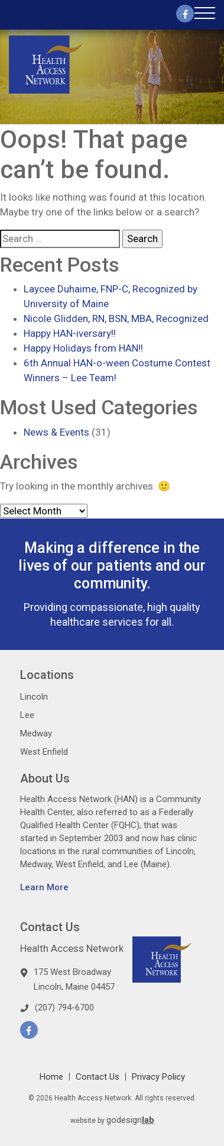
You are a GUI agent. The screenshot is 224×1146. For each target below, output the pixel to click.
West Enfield (44, 751)
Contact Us (97, 1076)
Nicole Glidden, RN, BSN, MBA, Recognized (116, 318)
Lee (27, 715)
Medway (36, 733)
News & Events (56, 432)
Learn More (44, 887)
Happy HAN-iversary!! (70, 333)
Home (51, 1076)
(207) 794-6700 (64, 1007)
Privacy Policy (158, 1076)
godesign (130, 1120)
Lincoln (34, 696)
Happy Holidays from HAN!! (83, 348)
